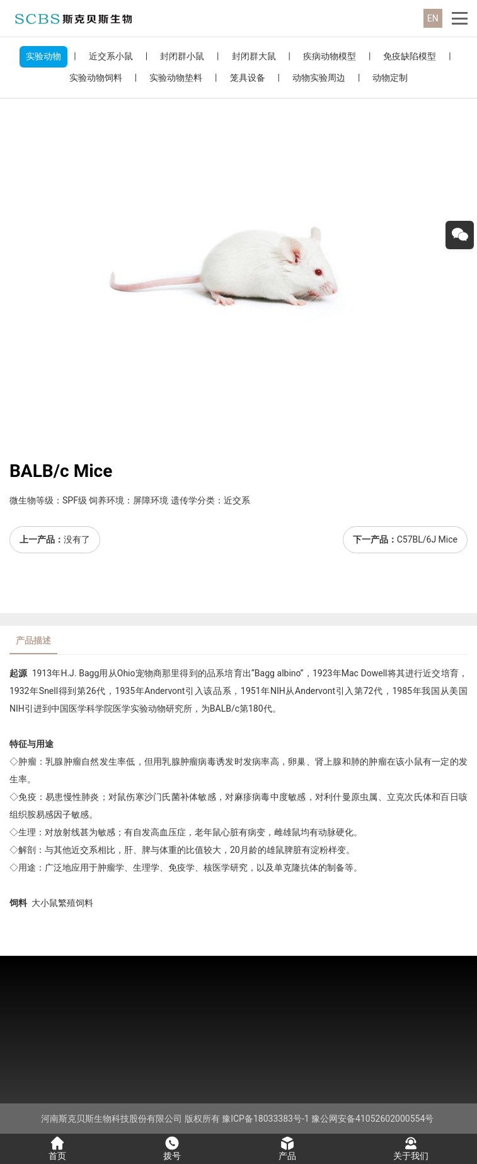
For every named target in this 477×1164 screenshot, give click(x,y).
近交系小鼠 (111, 56)
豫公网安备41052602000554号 (372, 1119)
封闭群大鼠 (254, 56)
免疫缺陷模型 (409, 56)
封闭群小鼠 (182, 56)
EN (433, 18)
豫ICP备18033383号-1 (265, 1119)
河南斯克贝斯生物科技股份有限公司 (111, 1119)
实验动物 (43, 56)
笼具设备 (247, 78)
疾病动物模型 (329, 56)
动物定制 (390, 78)
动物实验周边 (318, 78)
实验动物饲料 (95, 78)
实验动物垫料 (175, 78)
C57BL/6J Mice (427, 539)
